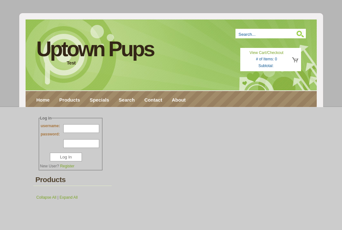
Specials (99, 100)
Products (69, 100)
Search (127, 100)
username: (70, 127)
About (179, 100)
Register (67, 166)
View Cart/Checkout (266, 52)
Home (43, 100)
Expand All (69, 197)
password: (70, 135)
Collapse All (46, 197)
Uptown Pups (95, 49)
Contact (153, 100)
